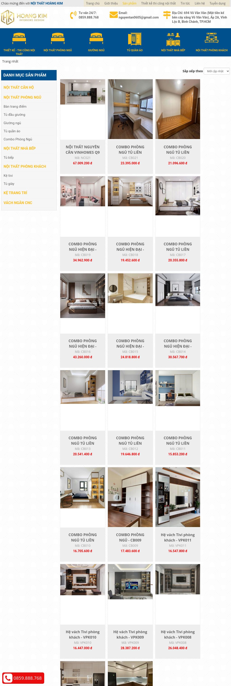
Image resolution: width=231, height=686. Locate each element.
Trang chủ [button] (92, 3)
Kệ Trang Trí (15, 192)
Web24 (193, 667)
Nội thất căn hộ (19, 87)
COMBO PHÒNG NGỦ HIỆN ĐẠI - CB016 (166, 255)
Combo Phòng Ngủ (18, 139)
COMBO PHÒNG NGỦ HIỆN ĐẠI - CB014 (80, 354)
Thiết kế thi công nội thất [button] (158, 3)
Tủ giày (9, 183)
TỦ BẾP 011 (208, 548)
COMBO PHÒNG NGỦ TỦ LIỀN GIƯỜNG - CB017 (123, 255)
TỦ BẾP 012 (166, 548)
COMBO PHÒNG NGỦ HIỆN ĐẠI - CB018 (80, 255)
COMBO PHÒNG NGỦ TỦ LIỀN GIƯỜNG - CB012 (165, 354)
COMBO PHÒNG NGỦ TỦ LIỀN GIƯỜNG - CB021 (123, 155)
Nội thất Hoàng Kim (157, 667)
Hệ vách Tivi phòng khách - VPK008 (123, 554)
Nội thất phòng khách (25, 166)
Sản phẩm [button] (129, 3)
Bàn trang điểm (15, 106)
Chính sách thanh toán (194, 616)
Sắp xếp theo (193, 71)
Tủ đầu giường (14, 114)
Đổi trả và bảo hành (134, 629)
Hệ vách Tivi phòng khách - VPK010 (208, 454)
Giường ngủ (12, 123)
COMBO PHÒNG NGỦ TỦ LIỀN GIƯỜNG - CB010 (80, 454)
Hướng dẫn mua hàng (136, 616)
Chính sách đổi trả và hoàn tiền (200, 629)
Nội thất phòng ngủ (22, 97)
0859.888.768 (28, 678)
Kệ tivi (8, 175)
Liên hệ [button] (200, 3)
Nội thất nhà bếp (20, 148)
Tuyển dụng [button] (218, 3)
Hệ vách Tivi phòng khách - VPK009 (80, 554)
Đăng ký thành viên (134, 636)
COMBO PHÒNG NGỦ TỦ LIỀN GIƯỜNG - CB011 (208, 354)
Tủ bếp (9, 157)
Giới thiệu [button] (111, 3)
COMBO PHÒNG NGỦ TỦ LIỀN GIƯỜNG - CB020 (165, 155)
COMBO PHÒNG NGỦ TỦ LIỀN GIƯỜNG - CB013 (123, 354)
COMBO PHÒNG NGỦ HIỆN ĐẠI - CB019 (208, 155)
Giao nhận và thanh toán (138, 622)
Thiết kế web (180, 667)
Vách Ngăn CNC (18, 202)
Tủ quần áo (12, 131)
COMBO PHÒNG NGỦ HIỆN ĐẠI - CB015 (208, 255)
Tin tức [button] (185, 3)
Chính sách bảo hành (193, 636)
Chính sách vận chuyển (194, 622)
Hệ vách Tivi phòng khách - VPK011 (165, 454)
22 (156, 584)
